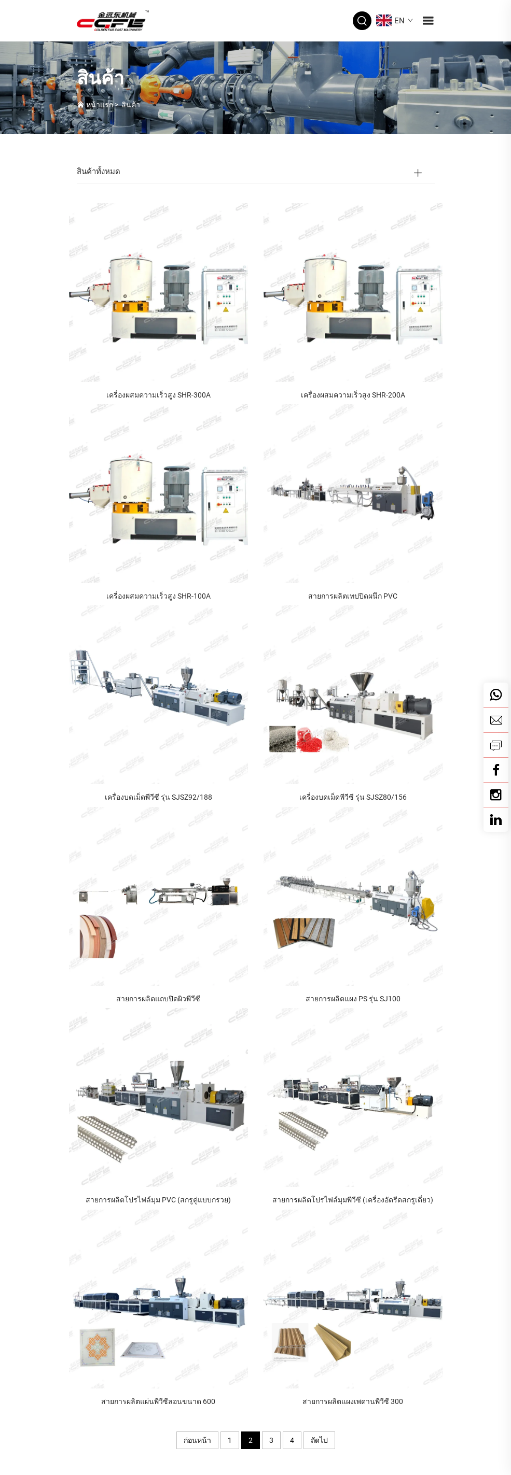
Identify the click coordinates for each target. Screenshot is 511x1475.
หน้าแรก (99, 105)
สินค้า (130, 105)
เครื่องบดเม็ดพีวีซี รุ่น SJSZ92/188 (158, 797)
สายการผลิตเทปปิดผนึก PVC (352, 596)
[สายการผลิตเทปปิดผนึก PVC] (353, 493)
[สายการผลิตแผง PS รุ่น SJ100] (353, 895)
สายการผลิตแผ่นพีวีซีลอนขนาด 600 (158, 1401)
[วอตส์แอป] (496, 695)
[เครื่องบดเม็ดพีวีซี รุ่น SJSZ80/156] (353, 694)
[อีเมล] (496, 719)
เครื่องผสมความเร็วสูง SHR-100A (158, 596)
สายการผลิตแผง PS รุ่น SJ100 (353, 999)
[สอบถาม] (496, 744)
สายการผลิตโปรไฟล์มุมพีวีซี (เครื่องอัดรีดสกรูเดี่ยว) (352, 1200)
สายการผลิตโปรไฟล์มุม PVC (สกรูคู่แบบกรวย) (158, 1200)
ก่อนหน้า (197, 1440)
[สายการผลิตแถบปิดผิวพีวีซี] (158, 895)
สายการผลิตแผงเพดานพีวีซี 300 (352, 1401)
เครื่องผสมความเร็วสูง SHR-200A (353, 395)
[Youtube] (496, 794)
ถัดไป (319, 1440)
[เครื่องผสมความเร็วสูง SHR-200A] (353, 291)
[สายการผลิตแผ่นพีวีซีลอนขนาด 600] (158, 1298)
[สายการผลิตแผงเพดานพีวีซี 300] (353, 1298)
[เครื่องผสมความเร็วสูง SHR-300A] (158, 291)
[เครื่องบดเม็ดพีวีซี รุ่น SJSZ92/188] (158, 694)
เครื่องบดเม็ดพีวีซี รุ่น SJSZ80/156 (353, 797)
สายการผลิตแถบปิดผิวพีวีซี (158, 999)
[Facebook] (496, 769)
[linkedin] (496, 819)
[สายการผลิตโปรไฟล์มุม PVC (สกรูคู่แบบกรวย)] (158, 1097)
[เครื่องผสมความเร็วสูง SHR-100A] (158, 493)
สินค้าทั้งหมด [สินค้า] (98, 171)
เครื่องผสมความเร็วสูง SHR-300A (158, 395)
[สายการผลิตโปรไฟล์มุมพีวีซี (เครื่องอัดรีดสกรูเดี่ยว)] (353, 1097)
